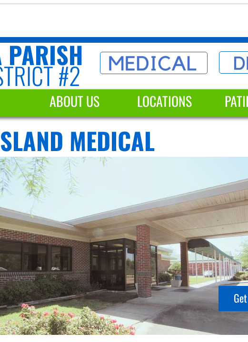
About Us (74, 101)
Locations (164, 101)
